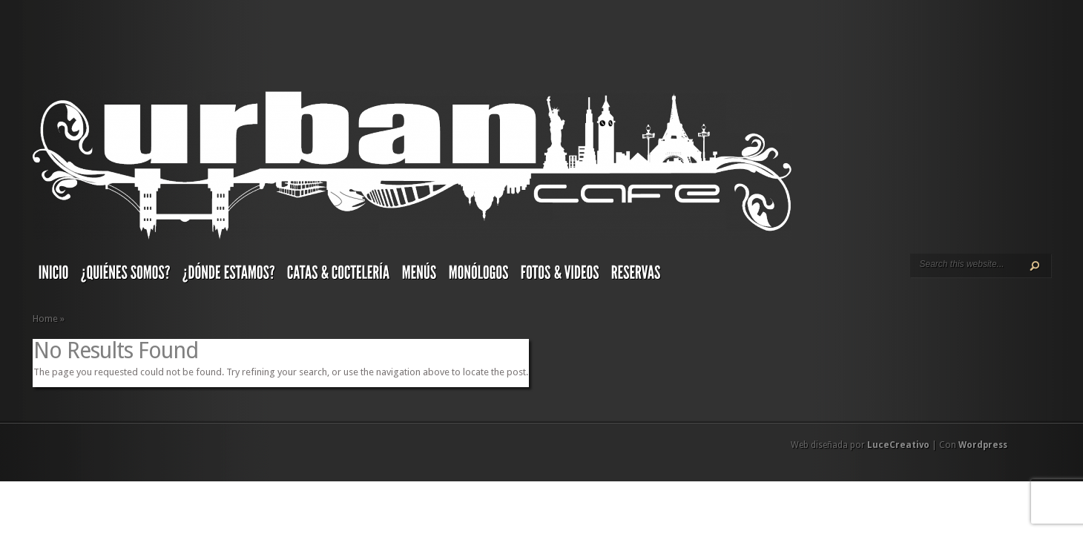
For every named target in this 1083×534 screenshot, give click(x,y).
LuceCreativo (898, 445)
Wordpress (982, 445)
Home (45, 318)
